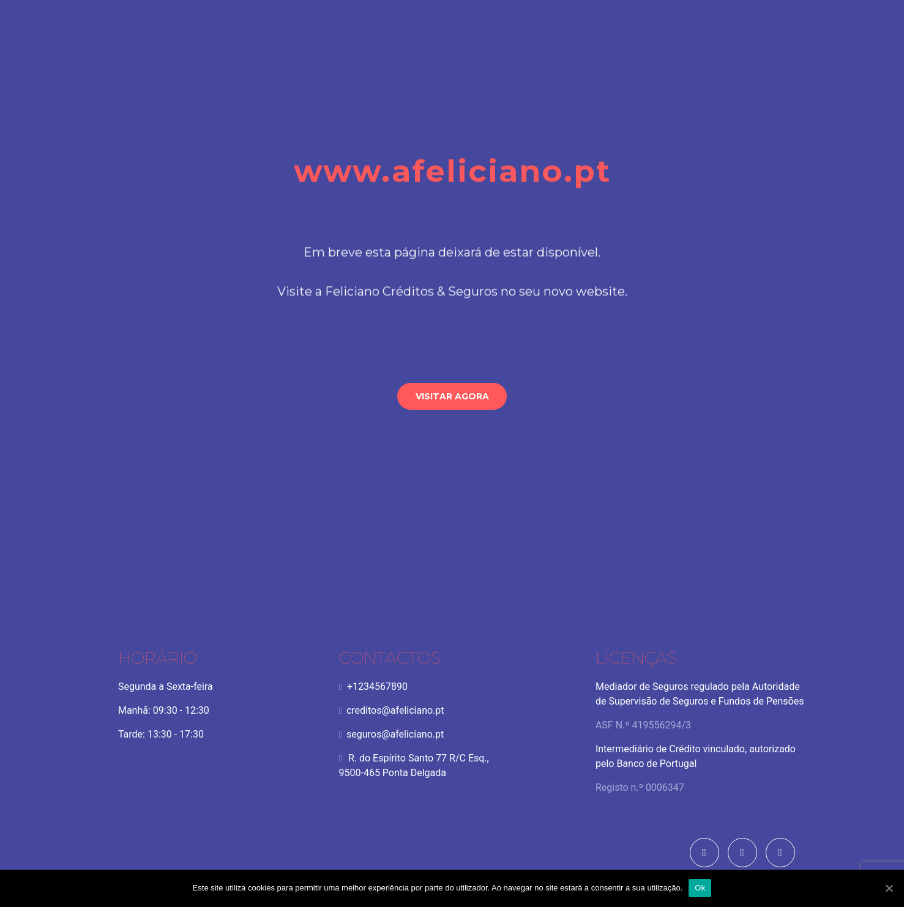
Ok (700, 887)
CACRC (786, 742)
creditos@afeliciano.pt (335, 713)
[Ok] (889, 888)
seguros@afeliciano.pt (335, 737)
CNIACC (760, 742)
